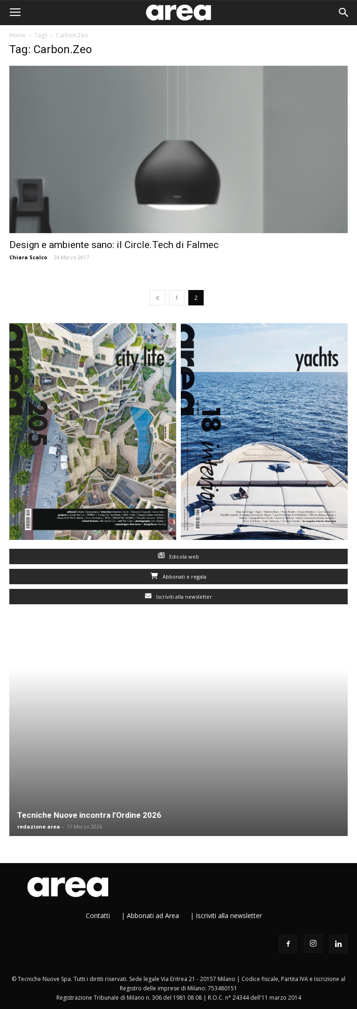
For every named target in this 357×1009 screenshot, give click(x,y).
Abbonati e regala (178, 576)
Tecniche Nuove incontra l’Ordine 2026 (89, 815)
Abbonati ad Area (153, 915)
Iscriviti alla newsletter (178, 596)
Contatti (98, 915)
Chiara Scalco (28, 257)
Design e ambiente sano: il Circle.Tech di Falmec (114, 244)
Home (17, 35)
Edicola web (178, 556)
